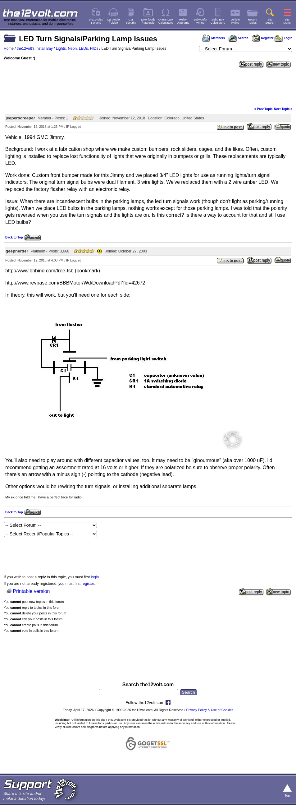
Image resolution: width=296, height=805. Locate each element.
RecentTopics (252, 21)
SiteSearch (270, 21)
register (88, 583)
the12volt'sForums (96, 21)
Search (238, 38)
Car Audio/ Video (113, 21)
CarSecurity (130, 21)
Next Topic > (283, 109)
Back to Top (14, 237)
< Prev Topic (263, 109)
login (95, 577)
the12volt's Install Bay (35, 48)
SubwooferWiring (200, 21)
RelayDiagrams (183, 21)
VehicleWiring (235, 21)
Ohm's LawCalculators (165, 21)
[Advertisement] (148, 87)
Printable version (31, 591)
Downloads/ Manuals (148, 21)
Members (213, 38)
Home (9, 48)
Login (283, 38)
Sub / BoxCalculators (218, 21)
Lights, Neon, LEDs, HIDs (77, 48)
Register (263, 38)
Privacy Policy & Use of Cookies (210, 710)
